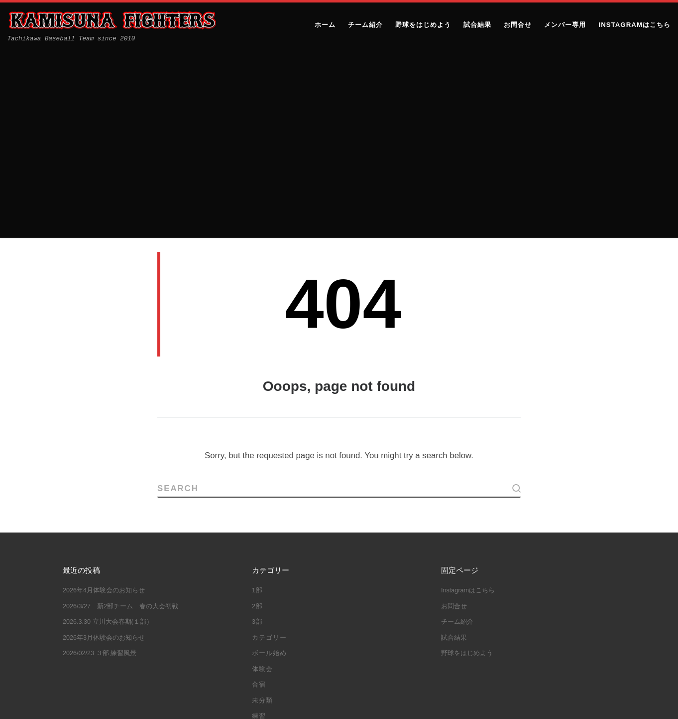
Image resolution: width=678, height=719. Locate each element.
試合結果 (266, 542)
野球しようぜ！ (314, 651)
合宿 (259, 495)
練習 (259, 526)
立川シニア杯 (365, 620)
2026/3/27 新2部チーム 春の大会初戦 (120, 416)
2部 (257, 416)
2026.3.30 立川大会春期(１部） (108, 432)
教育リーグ (314, 620)
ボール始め (269, 463)
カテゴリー (269, 447)
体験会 (262, 479)
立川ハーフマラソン (287, 635)
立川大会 (345, 635)
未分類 (262, 510)
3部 (257, 432)
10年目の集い (277, 590)
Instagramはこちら (468, 400)
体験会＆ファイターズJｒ (330, 605)
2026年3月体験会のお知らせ (104, 447)
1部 (257, 400)
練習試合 (386, 635)
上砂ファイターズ (117, 702)
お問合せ (454, 416)
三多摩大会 (376, 590)
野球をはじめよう (467, 463)
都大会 (266, 651)
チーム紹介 (457, 432)
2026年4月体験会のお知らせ (104, 400)
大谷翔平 (270, 620)
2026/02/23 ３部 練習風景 (99, 463)
